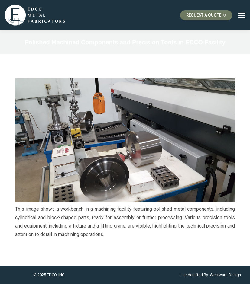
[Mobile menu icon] (241, 15)
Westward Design (225, 275)
